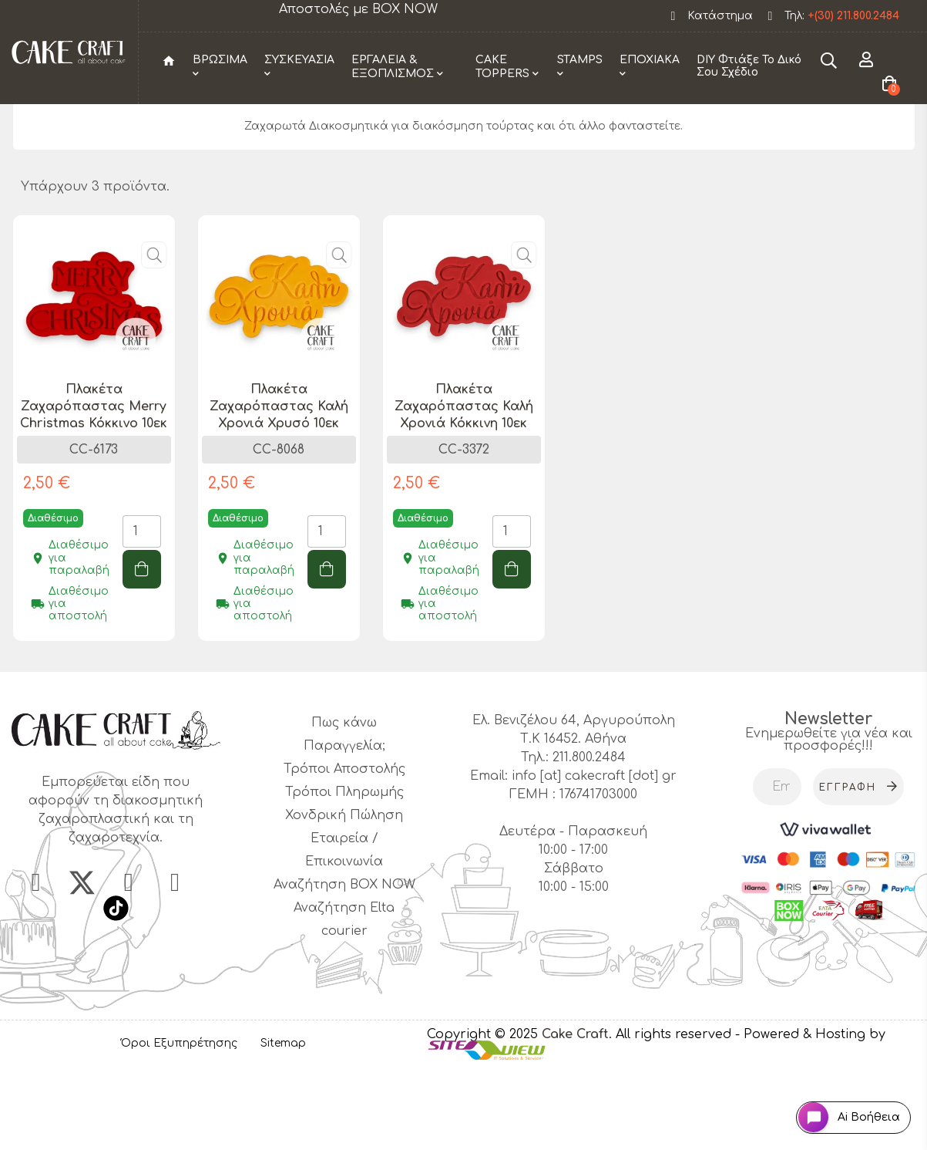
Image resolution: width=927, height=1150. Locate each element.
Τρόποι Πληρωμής (344, 871)
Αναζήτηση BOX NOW (344, 963)
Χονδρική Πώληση (344, 894)
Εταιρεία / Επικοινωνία (344, 928)
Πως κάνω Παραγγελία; (344, 812)
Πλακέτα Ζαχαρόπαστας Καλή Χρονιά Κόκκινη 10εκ (464, 485)
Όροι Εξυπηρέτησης (179, 1122)
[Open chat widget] (839, 1106)
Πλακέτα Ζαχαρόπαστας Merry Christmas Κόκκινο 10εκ (93, 485)
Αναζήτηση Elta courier (344, 998)
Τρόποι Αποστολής (344, 848)
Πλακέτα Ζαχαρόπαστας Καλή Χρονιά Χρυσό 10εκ (279, 485)
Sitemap (283, 1122)
